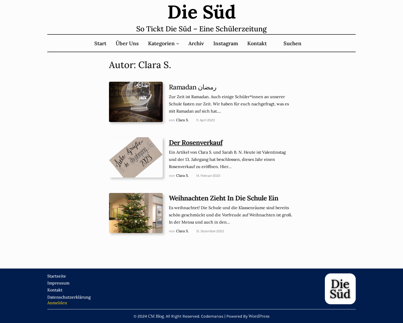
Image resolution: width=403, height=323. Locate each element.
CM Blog (156, 316)
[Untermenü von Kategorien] (177, 43)
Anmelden (57, 302)
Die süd (201, 12)
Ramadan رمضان (192, 87)
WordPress (259, 316)
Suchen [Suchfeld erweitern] (292, 43)
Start (100, 43)
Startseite (56, 276)
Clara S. (182, 120)
